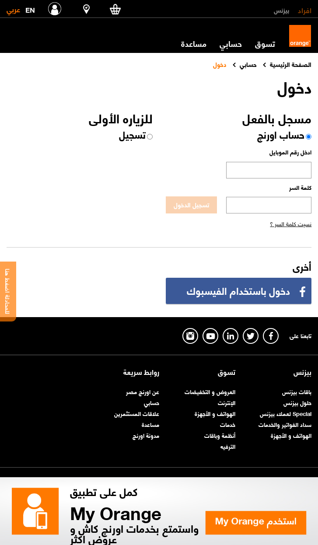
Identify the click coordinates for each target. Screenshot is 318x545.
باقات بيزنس (296, 391)
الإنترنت (226, 402)
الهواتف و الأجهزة (291, 435)
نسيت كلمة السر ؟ (290, 223)
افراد (304, 9)
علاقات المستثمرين (136, 413)
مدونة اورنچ (146, 435)
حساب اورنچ (280, 134)
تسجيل (132, 134)
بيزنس (281, 9)
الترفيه (227, 445)
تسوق (265, 43)
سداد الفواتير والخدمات (285, 424)
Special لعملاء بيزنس (285, 413)
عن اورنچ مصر (142, 391)
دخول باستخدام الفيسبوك (238, 290)
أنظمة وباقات (219, 435)
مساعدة (193, 43)
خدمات (227, 424)
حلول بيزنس (297, 402)
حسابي (231, 43)
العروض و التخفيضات (210, 391)
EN (30, 8)
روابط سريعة (141, 371)
